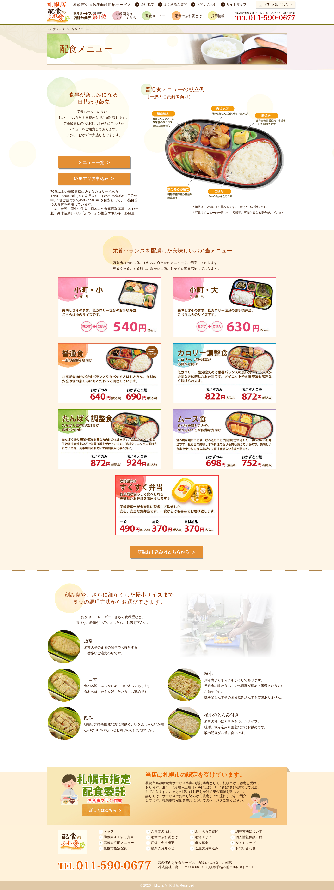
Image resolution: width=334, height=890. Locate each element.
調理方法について (248, 831)
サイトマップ (236, 4)
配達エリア (203, 837)
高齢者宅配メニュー (119, 843)
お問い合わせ (207, 4)
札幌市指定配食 (115, 848)
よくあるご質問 (175, 4)
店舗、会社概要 (162, 843)
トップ (109, 831)
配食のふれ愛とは (164, 837)
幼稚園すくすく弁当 (119, 837)
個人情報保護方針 (248, 837)
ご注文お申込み (206, 848)
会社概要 (147, 4)
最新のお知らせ (162, 848)
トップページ (55, 29)
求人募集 (201, 843)
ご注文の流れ (161, 831)
